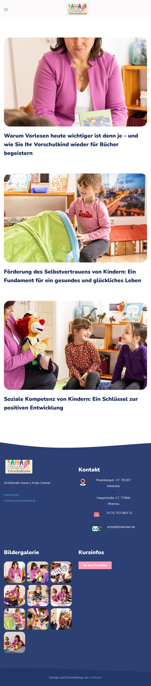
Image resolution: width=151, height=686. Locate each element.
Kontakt (89, 469)
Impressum (11, 495)
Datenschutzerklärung (19, 500)
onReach (95, 677)
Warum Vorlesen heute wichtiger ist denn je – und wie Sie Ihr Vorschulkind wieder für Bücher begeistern (71, 144)
